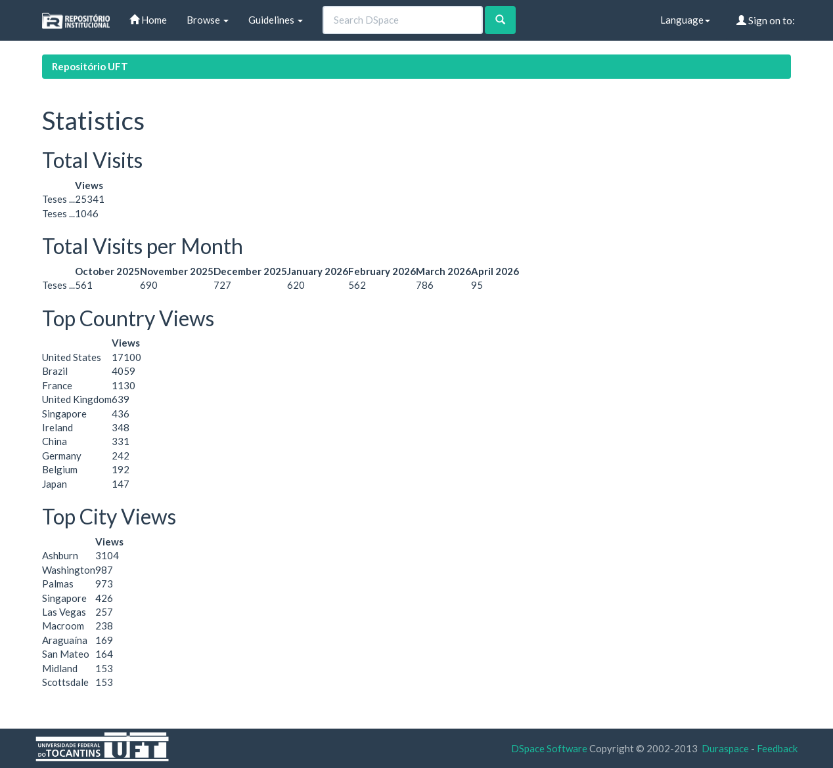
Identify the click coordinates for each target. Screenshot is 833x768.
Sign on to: (765, 20)
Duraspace (725, 748)
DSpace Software (549, 748)
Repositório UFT (90, 66)
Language (685, 20)
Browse (208, 20)
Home (148, 20)
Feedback (777, 748)
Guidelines (275, 20)
